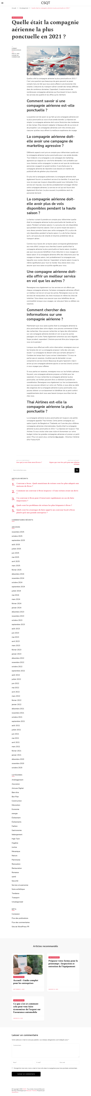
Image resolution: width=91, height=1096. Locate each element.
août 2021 (16, 725)
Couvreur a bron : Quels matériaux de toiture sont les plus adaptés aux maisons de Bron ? (47, 485)
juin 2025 (15, 553)
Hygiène (15, 843)
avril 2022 (16, 692)
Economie (15, 809)
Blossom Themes (31, 1091)
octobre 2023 (17, 620)
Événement (16, 818)
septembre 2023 (18, 624)
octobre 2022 (17, 666)
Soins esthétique (18, 889)
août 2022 (16, 675)
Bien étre (15, 792)
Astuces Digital (18, 788)
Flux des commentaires (21, 922)
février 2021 (16, 751)
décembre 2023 (18, 612)
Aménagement (17, 780)
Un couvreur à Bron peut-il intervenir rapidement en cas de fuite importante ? (45, 499)
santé (14, 877)
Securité (15, 881)
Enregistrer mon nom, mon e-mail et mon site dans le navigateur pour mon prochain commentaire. (45, 1068)
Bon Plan (15, 797)
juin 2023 (15, 633)
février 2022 (16, 700)
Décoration (16, 805)
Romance (15, 872)
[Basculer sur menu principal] (2, 3)
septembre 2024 (18, 587)
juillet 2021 (16, 730)
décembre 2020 (18, 759)
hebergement (17, 834)
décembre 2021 (18, 709)
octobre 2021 (17, 717)
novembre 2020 (18, 763)
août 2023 (16, 629)
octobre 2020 (17, 768)
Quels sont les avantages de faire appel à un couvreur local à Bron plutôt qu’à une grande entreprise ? (45, 511)
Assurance (16, 784)
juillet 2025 (16, 549)
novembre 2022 (18, 662)
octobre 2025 (17, 536)
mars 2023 (16, 645)
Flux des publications (20, 918)
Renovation (16, 864)
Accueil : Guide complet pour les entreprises (25, 982)
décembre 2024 (18, 574)
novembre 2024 (18, 578)
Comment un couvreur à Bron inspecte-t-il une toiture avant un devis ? (47, 492)
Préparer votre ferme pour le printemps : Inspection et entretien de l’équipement (63, 963)
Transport (15, 897)
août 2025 (16, 544)
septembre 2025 (18, 540)
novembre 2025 (18, 532)
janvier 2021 (16, 755)
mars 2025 (16, 565)
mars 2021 (16, 746)
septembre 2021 (18, 721)
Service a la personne (20, 885)
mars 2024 (16, 599)
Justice (14, 847)
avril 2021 (16, 742)
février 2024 (16, 603)
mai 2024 (15, 595)
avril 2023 (16, 641)
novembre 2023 (18, 616)
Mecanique (16, 851)
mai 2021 (15, 738)
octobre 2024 (17, 582)
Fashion (14, 826)
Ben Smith (60, 437)
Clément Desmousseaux (16, 49)
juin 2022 (15, 683)
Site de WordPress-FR (20, 926)
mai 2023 (15, 637)
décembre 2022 (18, 658)
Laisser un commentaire (18, 56)
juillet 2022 (16, 679)
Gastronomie (17, 830)
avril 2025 (16, 561)
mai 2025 (15, 557)
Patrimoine (16, 860)
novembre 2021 (18, 713)
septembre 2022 (18, 671)
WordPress (15, 1092)
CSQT (45, 3)
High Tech (16, 839)
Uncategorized (17, 17)
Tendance (15, 893)
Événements (16, 822)
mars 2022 (16, 696)
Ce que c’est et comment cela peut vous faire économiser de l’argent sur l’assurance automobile (26, 1008)
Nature (14, 855)
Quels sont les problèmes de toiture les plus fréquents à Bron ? (44, 505)
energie (15, 813)
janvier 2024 (16, 608)
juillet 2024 (16, 591)
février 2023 (16, 650)
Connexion (16, 914)
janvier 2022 (16, 704)
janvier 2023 (16, 654)
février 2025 (16, 570)
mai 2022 (15, 687)
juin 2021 (15, 734)
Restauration (17, 868)
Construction (17, 801)
